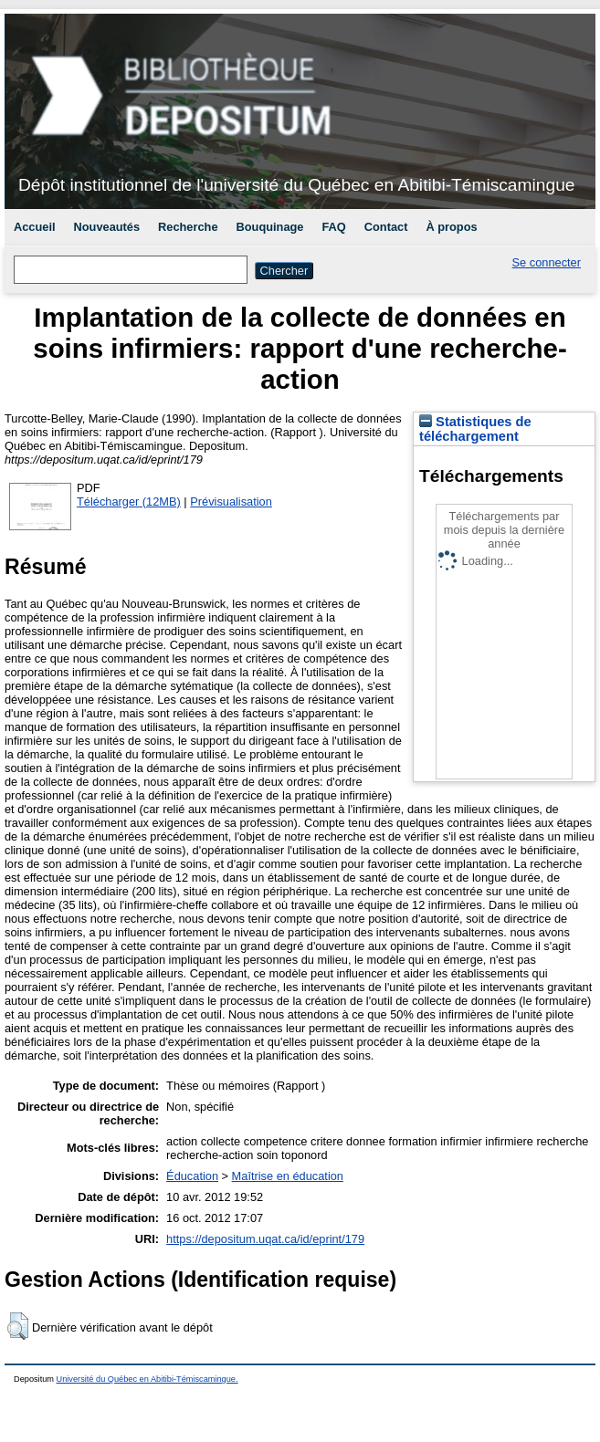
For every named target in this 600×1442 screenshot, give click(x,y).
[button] (17, 1326)
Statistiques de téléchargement (475, 429)
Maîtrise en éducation (287, 1176)
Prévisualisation (231, 501)
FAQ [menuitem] (333, 227)
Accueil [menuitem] (35, 227)
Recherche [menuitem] (187, 227)
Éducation (192, 1176)
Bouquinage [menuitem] (270, 227)
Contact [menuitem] (386, 227)
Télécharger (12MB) (129, 501)
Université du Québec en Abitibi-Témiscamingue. (147, 1379)
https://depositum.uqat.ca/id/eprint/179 (265, 1239)
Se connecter (546, 262)
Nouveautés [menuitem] (107, 227)
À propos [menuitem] (451, 227)
